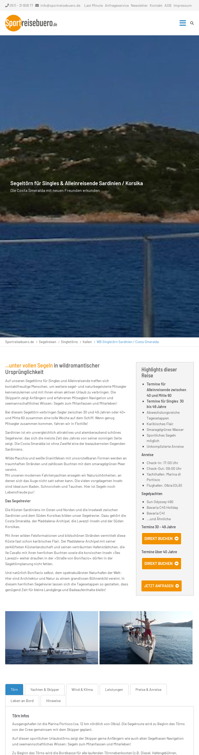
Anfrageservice (117, 5)
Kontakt (156, 5)
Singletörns (69, 342)
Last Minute (93, 5)
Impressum (183, 5)
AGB (168, 5)
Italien (87, 342)
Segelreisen (47, 342)
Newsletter (139, 5)
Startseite (31, 23)
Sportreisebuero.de (19, 342)
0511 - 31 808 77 (19, 5)
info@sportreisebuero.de (60, 5)
